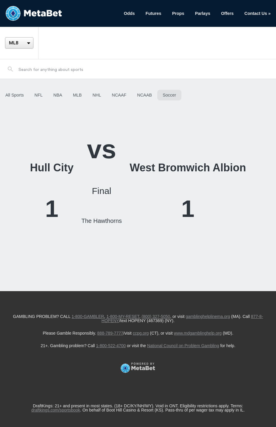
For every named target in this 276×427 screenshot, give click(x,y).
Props (178, 13)
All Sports (14, 95)
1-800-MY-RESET (123, 316)
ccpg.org (141, 333)
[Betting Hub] (59, 13)
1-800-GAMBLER (88, 316)
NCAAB (144, 95)
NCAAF (119, 95)
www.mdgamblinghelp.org (198, 333)
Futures (153, 13)
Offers (227, 13)
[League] (19, 43)
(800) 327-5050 (155, 316)
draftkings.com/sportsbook (55, 410)
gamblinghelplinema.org (208, 316)
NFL (39, 95)
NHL (96, 95)
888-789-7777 (110, 333)
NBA (57, 95)
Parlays (202, 13)
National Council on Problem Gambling (183, 345)
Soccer (169, 95)
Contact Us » (257, 13)
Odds (129, 13)
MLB (77, 95)
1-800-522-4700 (111, 345)
